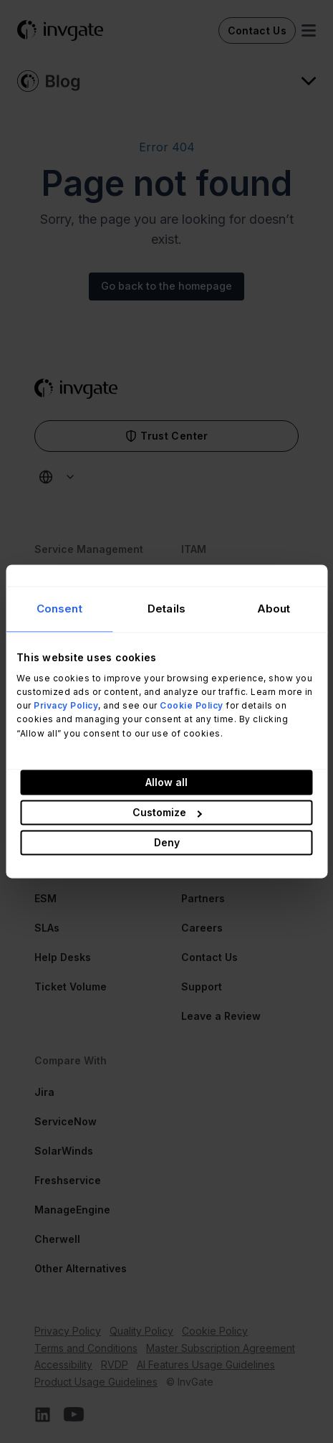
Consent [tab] (59, 608)
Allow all (166, 783)
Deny (167, 843)
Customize (167, 813)
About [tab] (274, 608)
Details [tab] (166, 608)
